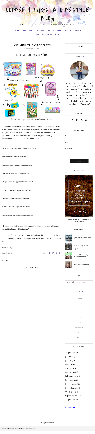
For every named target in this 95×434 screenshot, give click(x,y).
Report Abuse (71, 407)
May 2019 (69, 364)
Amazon (79, 298)
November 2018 (71, 388)
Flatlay (79, 318)
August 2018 (70, 399)
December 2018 (71, 384)
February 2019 (71, 376)
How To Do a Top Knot (82, 264)
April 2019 (69, 368)
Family (79, 303)
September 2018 (71, 395)
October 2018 (70, 391)
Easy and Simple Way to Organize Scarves (82, 256)
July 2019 (68, 356)
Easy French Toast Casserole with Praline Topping (79, 220)
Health (79, 322)
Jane (79, 332)
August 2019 (70, 352)
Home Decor (79, 327)
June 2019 (69, 360)
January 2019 (70, 380)
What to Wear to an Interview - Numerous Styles (81, 247)
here (37, 139)
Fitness (79, 313)
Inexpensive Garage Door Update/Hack (82, 238)
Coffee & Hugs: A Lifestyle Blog (47, 14)
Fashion (79, 308)
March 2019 (70, 372)
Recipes (79, 337)
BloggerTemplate (31, 428)
